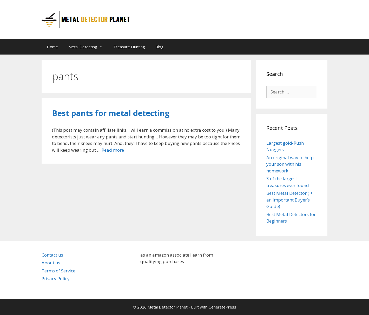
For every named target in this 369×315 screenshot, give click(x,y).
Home (52, 46)
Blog (159, 46)
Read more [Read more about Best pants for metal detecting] (113, 150)
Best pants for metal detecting (110, 113)
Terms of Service (58, 271)
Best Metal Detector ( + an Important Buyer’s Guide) (289, 199)
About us (51, 263)
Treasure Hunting (129, 46)
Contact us (52, 255)
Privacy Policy (56, 279)
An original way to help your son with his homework (290, 164)
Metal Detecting (88, 47)
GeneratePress (222, 307)
